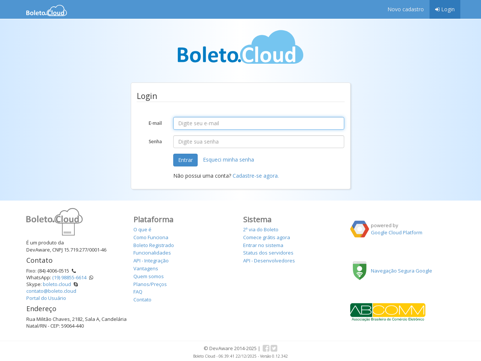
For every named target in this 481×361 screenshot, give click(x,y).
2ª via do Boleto (260, 229)
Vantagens (145, 268)
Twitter (274, 348)
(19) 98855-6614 (69, 277)
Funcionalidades (152, 252)
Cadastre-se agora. (256, 175)
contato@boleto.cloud (51, 291)
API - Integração (151, 260)
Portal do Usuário (46, 298)
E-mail (155, 123)
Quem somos (148, 276)
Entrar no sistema (263, 245)
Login (445, 9)
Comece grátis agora (266, 237)
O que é (142, 229)
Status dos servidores (268, 252)
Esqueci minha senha (228, 159)
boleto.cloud (57, 284)
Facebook (266, 348)
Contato (142, 299)
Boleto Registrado (153, 245)
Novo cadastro (405, 9)
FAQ (137, 291)
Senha (155, 141)
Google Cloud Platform (396, 232)
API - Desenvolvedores (269, 260)
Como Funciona (150, 237)
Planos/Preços (150, 284)
